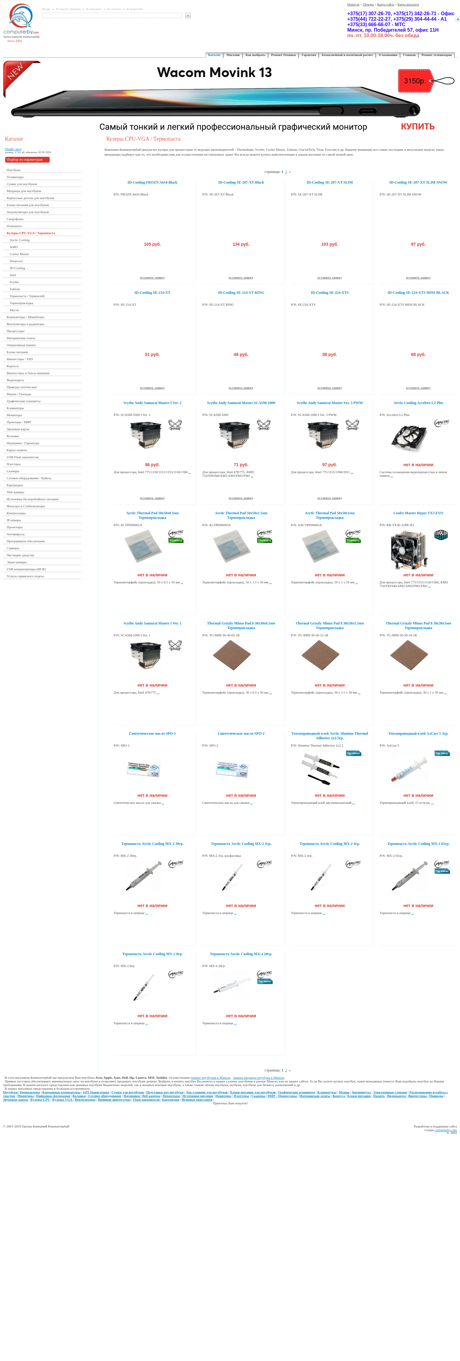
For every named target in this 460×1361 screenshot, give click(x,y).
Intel (13, 275)
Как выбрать (255, 55)
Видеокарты (15, 380)
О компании (388, 55)
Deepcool (16, 261)
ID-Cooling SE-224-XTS (330, 292)
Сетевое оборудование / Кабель (29, 478)
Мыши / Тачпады (19, 394)
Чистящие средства (20, 555)
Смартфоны (15, 219)
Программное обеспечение (26, 541)
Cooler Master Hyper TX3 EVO (419, 513)
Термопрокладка (21, 303)
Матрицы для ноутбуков (24, 191)
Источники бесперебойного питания (32, 499)
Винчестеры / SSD (20, 359)
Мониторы (14, 415)
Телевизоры (15, 177)
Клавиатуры (15, 408)
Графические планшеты (24, 401)
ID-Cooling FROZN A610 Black (153, 182)
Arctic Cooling (20, 240)
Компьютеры (30, 1092)
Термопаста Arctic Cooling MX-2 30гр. (152, 844)
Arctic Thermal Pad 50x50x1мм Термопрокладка (330, 515)
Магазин (232, 55)
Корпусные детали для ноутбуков (30, 198)
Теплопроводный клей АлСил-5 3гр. (418, 733)
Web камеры (15, 492)
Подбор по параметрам (24, 159)
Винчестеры (417, 1096)
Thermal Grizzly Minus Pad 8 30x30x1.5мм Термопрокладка (330, 625)
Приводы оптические (22, 387)
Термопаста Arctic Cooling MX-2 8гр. (152, 954)
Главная (409, 55)
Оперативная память (21, 345)
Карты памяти (17, 450)
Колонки (13, 436)
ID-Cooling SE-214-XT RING (241, 292)
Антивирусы (16, 534)
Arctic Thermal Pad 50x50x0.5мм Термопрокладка (152, 515)
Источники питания (197, 1096)
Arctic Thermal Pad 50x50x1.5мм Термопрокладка (241, 515)
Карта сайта (385, 4)
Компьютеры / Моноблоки (25, 317)
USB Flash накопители (23, 457)
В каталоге (93, 9)
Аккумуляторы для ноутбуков (28, 212)
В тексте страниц (68, 9)
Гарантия (309, 55)
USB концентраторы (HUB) (26, 569)
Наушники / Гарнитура (23, 443)
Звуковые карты (18, 429)
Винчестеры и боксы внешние (28, 373)
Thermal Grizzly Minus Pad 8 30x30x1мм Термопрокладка (418, 625)
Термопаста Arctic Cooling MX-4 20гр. (241, 954)
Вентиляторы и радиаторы (25, 324)
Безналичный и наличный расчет (347, 55)
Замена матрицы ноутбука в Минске (259, 1077)
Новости (353, 4)
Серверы (13, 548)
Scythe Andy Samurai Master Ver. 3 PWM (330, 403)
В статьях (114, 9)
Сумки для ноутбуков (22, 184)
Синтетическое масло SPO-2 (241, 733)
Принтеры (223, 1096)
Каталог (214, 55)
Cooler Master (19, 254)
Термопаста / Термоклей (27, 296)
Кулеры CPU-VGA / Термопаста (31, 233)
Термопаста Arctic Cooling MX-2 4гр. (329, 844)
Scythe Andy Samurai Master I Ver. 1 (152, 623)
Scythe (14, 282)
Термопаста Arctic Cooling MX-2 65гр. (418, 844)
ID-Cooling (17, 268)
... (190, 472)
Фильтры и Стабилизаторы (26, 506)
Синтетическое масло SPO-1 (152, 733)
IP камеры (14, 520)
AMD (14, 247)
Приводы (436, 1096)
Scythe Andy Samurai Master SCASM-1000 (241, 403)
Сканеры (13, 471)
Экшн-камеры (17, 562)
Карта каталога (408, 4)
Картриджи (15, 485)
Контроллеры (16, 513)
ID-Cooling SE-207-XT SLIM (330, 182)
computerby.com (445, 1130)
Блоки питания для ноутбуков (28, 205)
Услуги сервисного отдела (25, 576)
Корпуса (13, 366)
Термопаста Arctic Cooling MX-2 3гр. (241, 844)
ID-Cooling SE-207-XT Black (241, 182)
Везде (46, 9)
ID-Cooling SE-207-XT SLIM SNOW (418, 182)
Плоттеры (14, 464)
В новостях (135, 9)
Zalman (15, 289)
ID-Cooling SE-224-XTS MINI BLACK (418, 292)
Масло (14, 310)
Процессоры (15, 331)
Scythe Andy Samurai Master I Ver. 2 (152, 403)
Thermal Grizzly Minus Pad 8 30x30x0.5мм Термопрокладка (241, 625)
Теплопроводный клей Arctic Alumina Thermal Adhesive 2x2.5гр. (330, 735)
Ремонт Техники (283, 55)
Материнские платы (21, 338)
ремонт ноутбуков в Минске (211, 1077)
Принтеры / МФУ (19, 422)
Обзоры (368, 4)
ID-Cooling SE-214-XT (153, 292)
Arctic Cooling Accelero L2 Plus (419, 403)
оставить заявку (152, 277)
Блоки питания (17, 352)
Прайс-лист (13, 149)
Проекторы (15, 527)
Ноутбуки (13, 170)
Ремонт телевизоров (436, 55)
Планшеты (14, 226)
